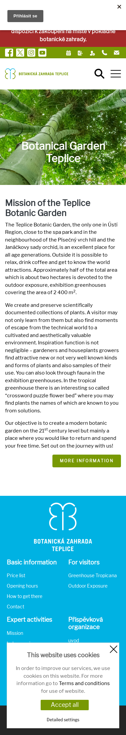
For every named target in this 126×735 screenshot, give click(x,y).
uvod (73, 640)
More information (87, 460)
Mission (15, 633)
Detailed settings (63, 719)
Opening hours (22, 586)
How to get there (24, 596)
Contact (15, 606)
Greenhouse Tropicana (92, 575)
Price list (16, 575)
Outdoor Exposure (88, 586)
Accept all (65, 704)
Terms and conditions (84, 683)
